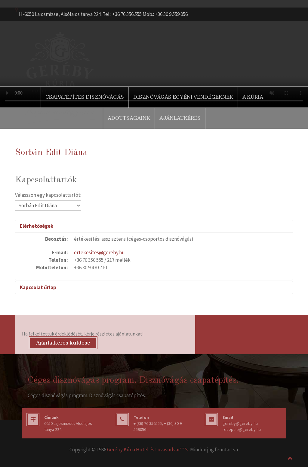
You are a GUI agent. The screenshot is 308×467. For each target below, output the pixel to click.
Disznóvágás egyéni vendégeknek (183, 97)
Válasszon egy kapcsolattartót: (48, 195)
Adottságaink (129, 118)
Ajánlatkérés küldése (63, 343)
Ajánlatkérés (180, 118)
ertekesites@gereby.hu (99, 252)
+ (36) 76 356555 (148, 423)
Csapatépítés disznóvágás (84, 97)
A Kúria (252, 97)
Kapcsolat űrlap (38, 287)
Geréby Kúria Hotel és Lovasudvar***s (147, 449)
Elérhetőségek (36, 226)
